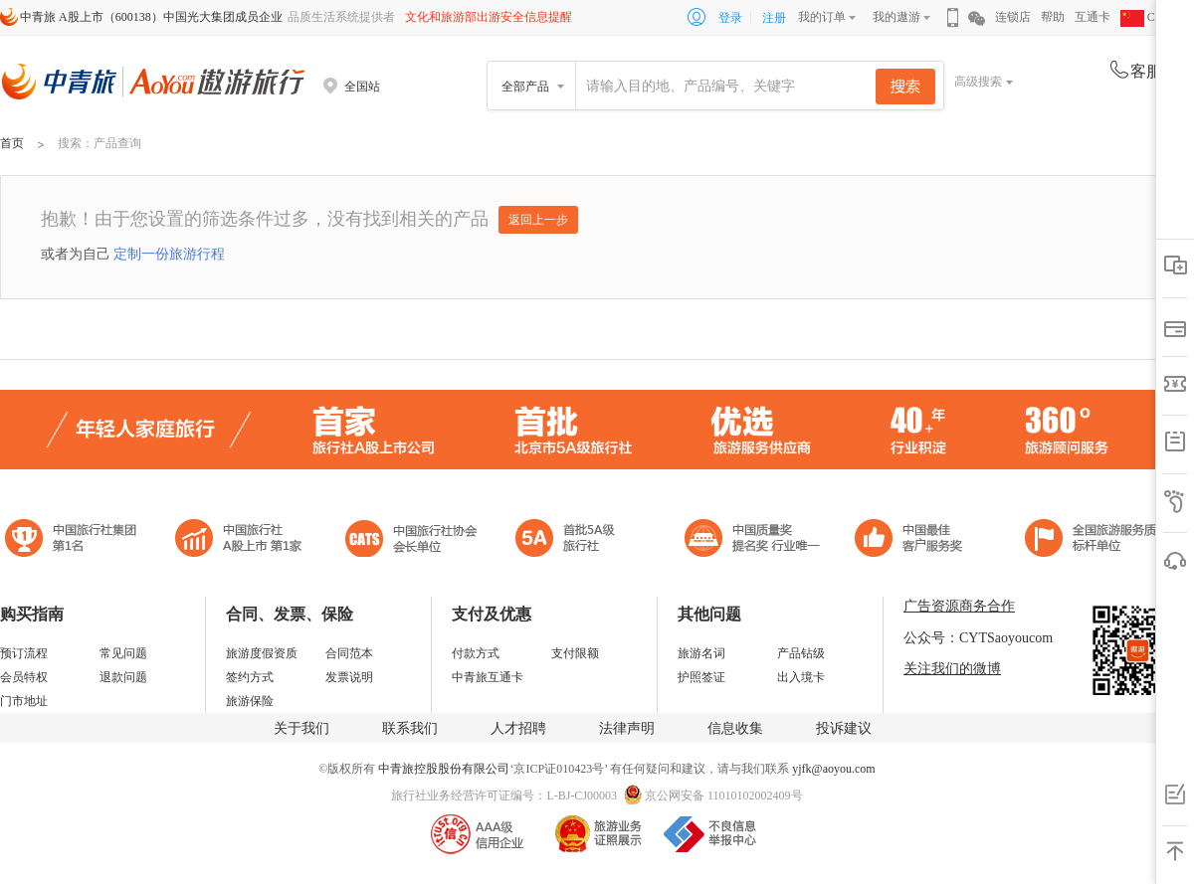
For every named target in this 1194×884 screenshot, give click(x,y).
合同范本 (349, 653)
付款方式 (475, 653)
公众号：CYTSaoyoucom (978, 637)
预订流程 (24, 653)
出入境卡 (801, 677)
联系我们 (410, 728)
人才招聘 (518, 728)
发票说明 (349, 677)
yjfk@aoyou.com (833, 769)
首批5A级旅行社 (238, 540)
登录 (730, 18)
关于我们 (301, 728)
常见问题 (123, 653)
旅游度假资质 (262, 653)
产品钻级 (801, 653)
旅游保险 (250, 701)
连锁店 (1013, 17)
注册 (774, 18)
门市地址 (24, 701)
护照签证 (701, 677)
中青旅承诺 (1097, 540)
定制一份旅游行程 (169, 254)
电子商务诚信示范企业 (573, 540)
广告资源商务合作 (959, 606)
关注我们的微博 (952, 668)
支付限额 (575, 653)
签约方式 (250, 677)
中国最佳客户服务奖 (753, 540)
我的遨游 (896, 17)
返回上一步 (538, 220)
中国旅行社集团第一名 (73, 540)
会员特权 (24, 677)
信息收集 (735, 728)
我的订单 (822, 17)
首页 (12, 143)
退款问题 (123, 677)
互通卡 (1092, 17)
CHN (1146, 17)
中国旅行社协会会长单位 (411, 540)
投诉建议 (844, 728)
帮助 (1053, 17)
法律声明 (627, 728)
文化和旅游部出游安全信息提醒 (488, 17)
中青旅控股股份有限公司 (443, 769)
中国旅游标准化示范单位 (914, 540)
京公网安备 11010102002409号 (724, 795)
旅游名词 (701, 653)
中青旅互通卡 (487, 677)
